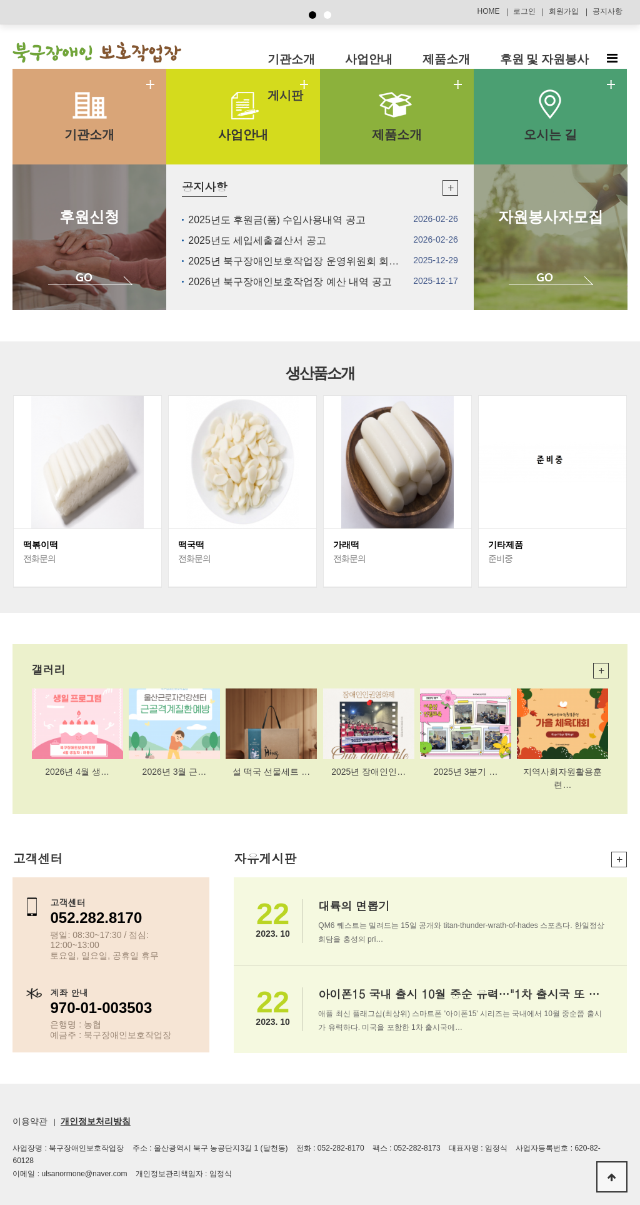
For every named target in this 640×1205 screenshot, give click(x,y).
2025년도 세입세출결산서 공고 (257, 240)
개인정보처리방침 (96, 1121)
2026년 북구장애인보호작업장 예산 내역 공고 (289, 281)
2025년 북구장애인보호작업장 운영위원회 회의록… (303, 261)
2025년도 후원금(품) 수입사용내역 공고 (277, 219)
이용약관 (30, 1121)
